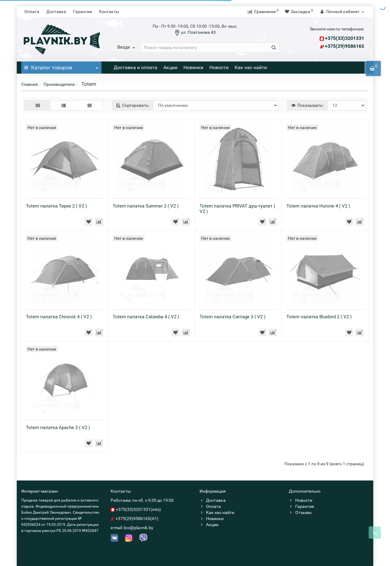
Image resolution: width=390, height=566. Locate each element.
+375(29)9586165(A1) (136, 518)
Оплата (31, 11)
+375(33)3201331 (344, 38)
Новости (219, 67)
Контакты (109, 11)
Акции (170, 67)
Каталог (61, 66)
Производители (59, 84)
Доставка (56, 11)
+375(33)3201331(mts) (138, 509)
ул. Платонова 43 (198, 32)
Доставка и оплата (135, 67)
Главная (29, 84)
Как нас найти (251, 67)
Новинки (193, 67)
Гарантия (82, 11)
